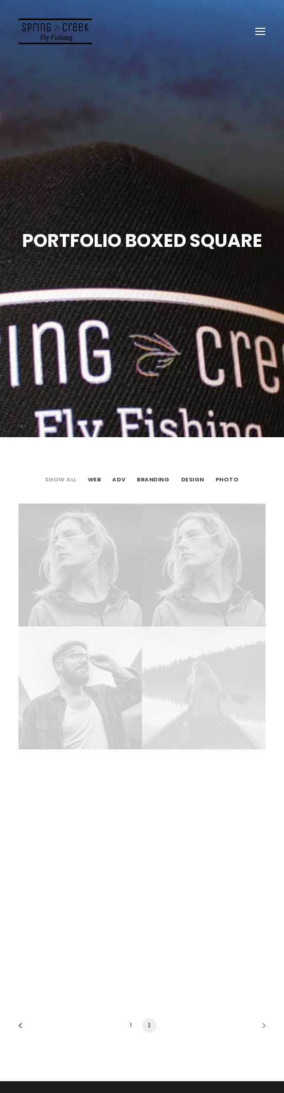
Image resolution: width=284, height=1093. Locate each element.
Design (192, 475)
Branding (153, 475)
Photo (227, 475)
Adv (119, 475)
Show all (60, 475)
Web (94, 475)
